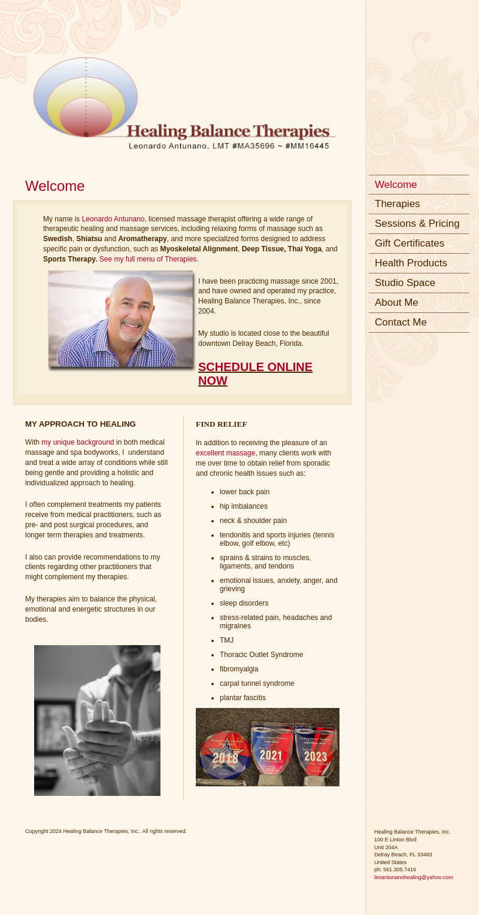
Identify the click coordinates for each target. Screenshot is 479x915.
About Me (397, 302)
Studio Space (405, 282)
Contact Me (401, 322)
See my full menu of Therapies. (150, 259)
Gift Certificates (409, 243)
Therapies (397, 203)
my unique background (77, 442)
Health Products (411, 263)
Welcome (396, 184)
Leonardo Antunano (113, 219)
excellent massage (225, 453)
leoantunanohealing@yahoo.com (413, 877)
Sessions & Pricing (417, 223)
